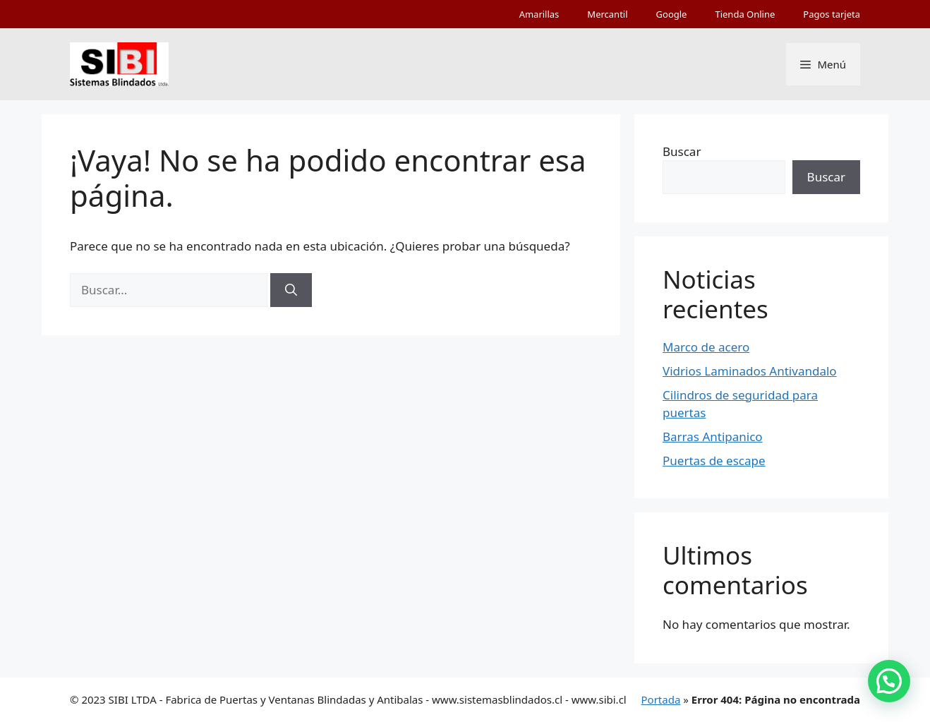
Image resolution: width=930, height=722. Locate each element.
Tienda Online (745, 14)
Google (671, 14)
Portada (661, 699)
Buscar (682, 151)
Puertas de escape (714, 460)
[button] (889, 681)
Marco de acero (706, 347)
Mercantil (607, 14)
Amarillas (539, 14)
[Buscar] (291, 290)
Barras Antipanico (713, 436)
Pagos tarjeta (831, 14)
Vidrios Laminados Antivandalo (750, 371)
